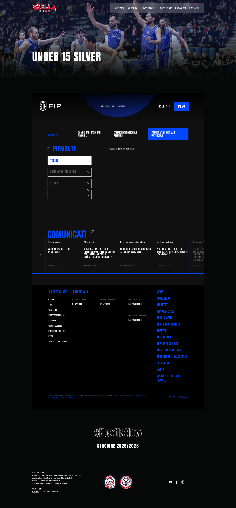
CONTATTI (194, 8)
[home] (44, 8)
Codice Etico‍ (37, 489)
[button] (133, 7)
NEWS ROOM (166, 8)
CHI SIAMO (119, 8)
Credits (35, 491)
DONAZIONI (180, 8)
